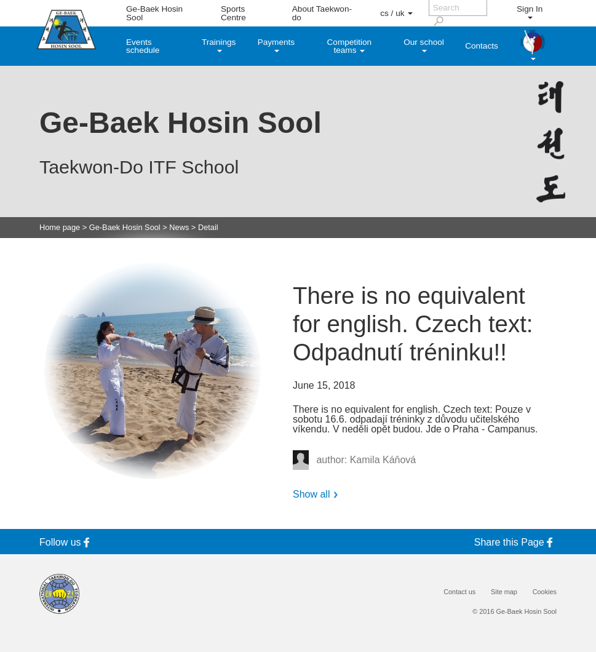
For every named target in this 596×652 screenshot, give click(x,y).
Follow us (66, 542)
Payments (276, 45)
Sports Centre (233, 13)
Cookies (545, 592)
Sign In (529, 11)
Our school (423, 45)
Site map (504, 592)
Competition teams (349, 46)
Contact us (459, 592)
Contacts (481, 45)
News (179, 228)
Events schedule (142, 46)
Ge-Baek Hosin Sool (154, 13)
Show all (311, 494)
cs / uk (396, 13)
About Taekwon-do (322, 13)
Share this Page (515, 542)
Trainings (219, 45)
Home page (59, 228)
